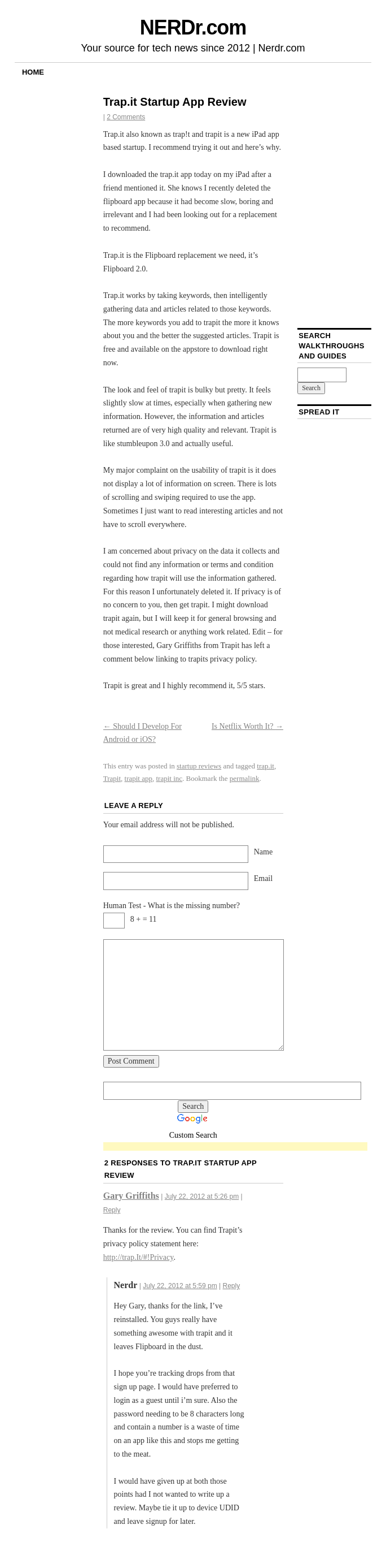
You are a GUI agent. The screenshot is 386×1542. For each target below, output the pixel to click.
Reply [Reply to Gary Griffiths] (112, 1210)
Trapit (112, 778)
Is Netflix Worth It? (247, 726)
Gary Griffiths (131, 1195)
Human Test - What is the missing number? (171, 905)
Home (33, 72)
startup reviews (199, 766)
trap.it (265, 766)
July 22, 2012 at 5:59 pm (180, 1286)
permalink (245, 778)
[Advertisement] (235, 1147)
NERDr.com (193, 27)
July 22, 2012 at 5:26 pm (202, 1196)
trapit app (138, 778)
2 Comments (126, 117)
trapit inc (169, 778)
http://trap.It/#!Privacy (138, 1257)
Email (263, 878)
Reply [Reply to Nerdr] (231, 1286)
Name (263, 852)
